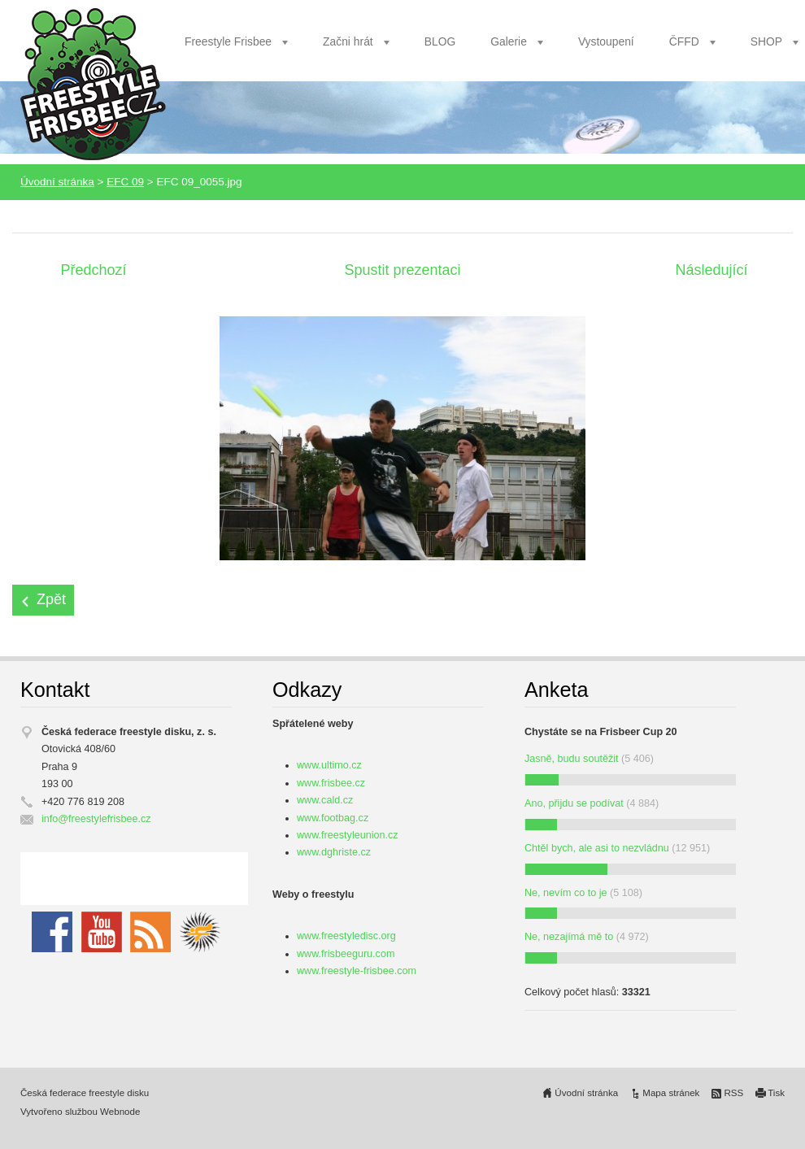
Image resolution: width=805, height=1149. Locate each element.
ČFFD (684, 41)
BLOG (440, 41)
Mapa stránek (670, 1093)
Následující (711, 270)
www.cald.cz (325, 800)
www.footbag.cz (332, 818)
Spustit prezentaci (402, 270)
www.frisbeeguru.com (345, 954)
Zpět (51, 599)
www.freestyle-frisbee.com (356, 971)
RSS (733, 1093)
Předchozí (93, 270)
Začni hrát (348, 41)
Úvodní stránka (57, 182)
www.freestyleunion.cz (347, 835)
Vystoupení (606, 41)
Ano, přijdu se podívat (574, 803)
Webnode (120, 1111)
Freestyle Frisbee (228, 41)
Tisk (776, 1093)
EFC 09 (125, 182)
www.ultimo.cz (329, 765)
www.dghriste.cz (334, 852)
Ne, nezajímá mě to (568, 936)
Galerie (508, 41)
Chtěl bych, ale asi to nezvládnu (596, 848)
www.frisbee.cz (331, 783)
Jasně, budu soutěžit (571, 758)
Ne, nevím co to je (565, 893)
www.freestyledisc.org (346, 936)
